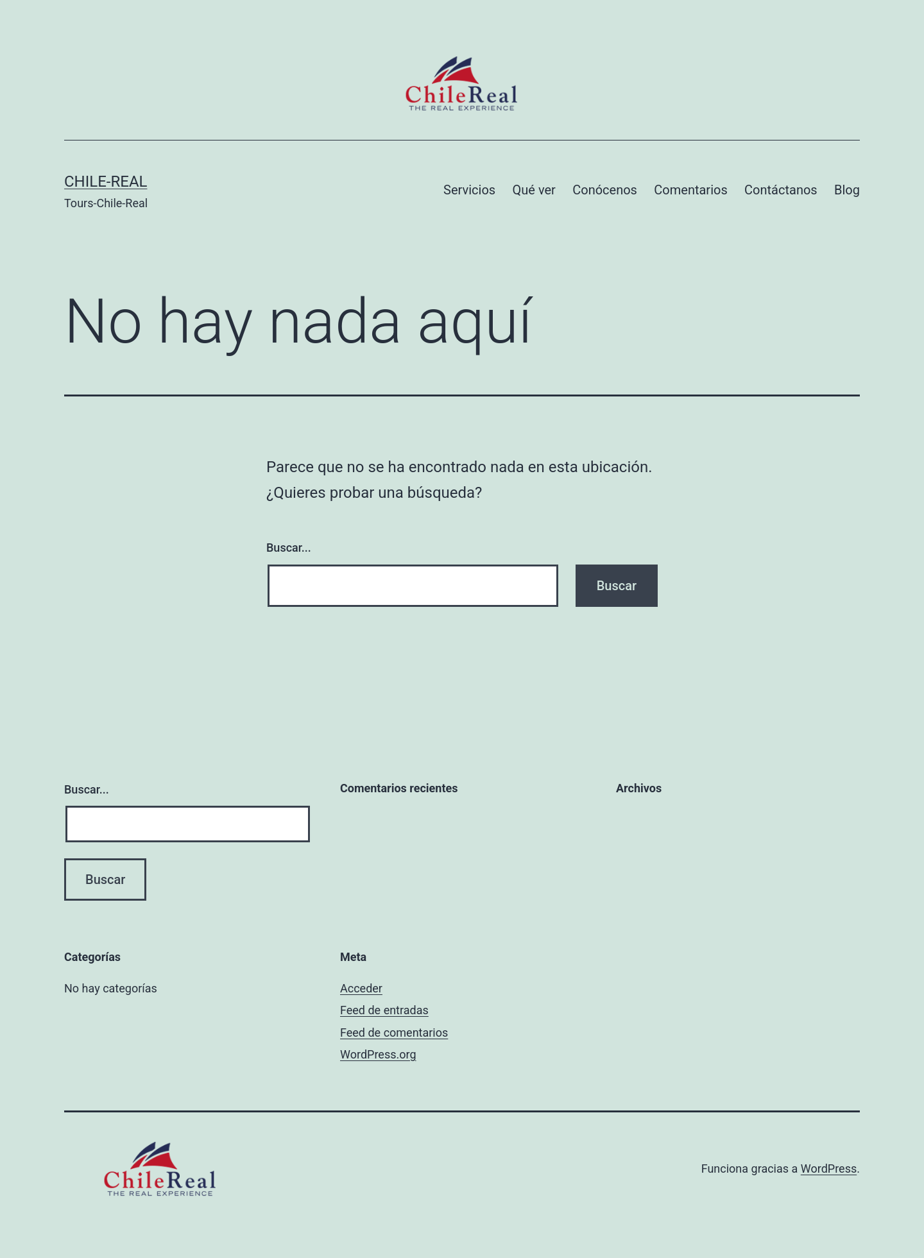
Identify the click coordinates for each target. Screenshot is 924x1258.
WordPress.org (378, 1054)
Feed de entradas (384, 1010)
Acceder (361, 988)
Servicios (469, 190)
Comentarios (690, 190)
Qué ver (534, 190)
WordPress (829, 1168)
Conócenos (604, 190)
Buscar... (288, 547)
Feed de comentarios (394, 1032)
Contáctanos (780, 190)
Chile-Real (105, 182)
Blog (847, 190)
